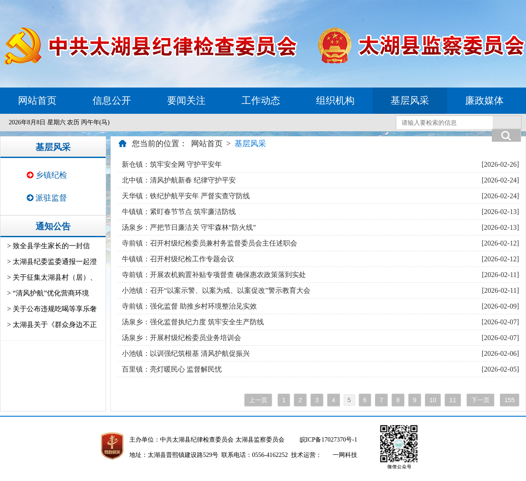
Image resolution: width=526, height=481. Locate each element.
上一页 (258, 400)
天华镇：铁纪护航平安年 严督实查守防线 (186, 196)
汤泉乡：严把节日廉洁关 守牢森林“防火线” (189, 227)
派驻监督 (47, 197)
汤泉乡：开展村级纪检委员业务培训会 (181, 337)
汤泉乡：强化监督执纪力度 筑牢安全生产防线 (193, 322)
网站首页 (37, 100)
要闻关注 (186, 100)
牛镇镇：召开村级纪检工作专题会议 (178, 259)
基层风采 (410, 100)
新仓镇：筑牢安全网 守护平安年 (172, 164)
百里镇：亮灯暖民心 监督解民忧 (172, 369)
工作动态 (261, 100)
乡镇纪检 (47, 175)
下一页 (480, 400)
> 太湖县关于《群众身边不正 (52, 324)
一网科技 (345, 455)
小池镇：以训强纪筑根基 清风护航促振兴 (186, 353)
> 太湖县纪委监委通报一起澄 (52, 261)
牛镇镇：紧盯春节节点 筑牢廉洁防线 (179, 211)
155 (510, 400)
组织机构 (335, 100)
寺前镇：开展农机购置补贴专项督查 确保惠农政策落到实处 (214, 274)
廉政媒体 (484, 100)
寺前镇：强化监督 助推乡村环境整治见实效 (189, 306)
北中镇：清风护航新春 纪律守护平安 (179, 180)
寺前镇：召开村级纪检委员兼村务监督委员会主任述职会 (209, 243)
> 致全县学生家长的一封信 (48, 245)
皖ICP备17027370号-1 (328, 439)
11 (452, 400)
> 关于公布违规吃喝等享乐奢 (52, 308)
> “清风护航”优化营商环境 (48, 293)
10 (433, 400)
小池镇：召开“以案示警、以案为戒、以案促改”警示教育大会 (216, 290)
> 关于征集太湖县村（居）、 (52, 277)
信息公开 (111, 100)
